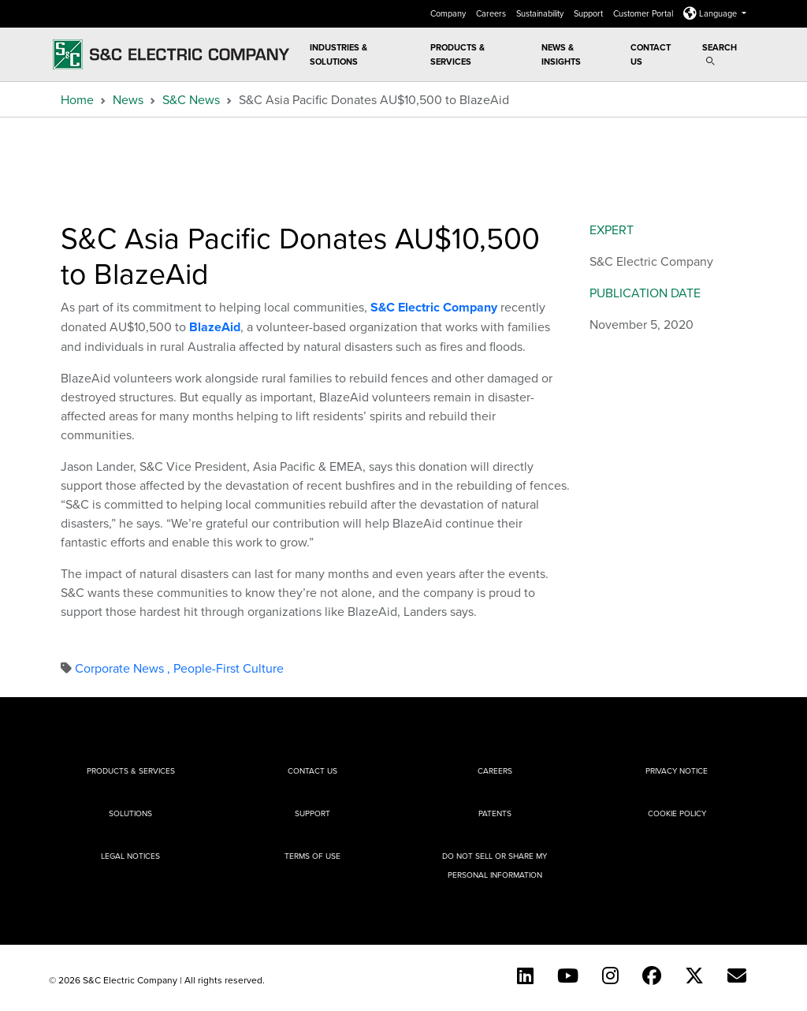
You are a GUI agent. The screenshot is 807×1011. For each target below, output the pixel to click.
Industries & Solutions (338, 54)
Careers (492, 13)
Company (449, 13)
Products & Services (457, 54)
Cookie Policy (677, 813)
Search (719, 53)
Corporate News (124, 668)
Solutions (130, 813)
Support (589, 13)
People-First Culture (228, 668)
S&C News (191, 99)
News (128, 99)
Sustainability (541, 13)
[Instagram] (610, 975)
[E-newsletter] (736, 975)
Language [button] (711, 13)
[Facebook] (651, 975)
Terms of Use (312, 855)
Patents (494, 813)
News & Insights (561, 54)
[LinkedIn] (525, 975)
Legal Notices (130, 855)
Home (77, 99)
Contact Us (650, 54)
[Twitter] (694, 975)
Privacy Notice (676, 770)
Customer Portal (644, 13)
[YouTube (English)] (567, 975)
